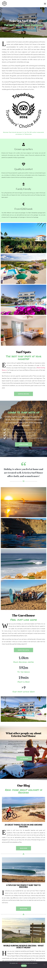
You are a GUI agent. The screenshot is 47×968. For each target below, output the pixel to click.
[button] (45, 3)
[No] (44, 964)
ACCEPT (24, 965)
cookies (19, 963)
